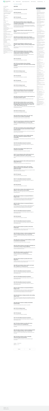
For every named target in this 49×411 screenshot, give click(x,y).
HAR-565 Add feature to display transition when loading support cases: (40, 128)
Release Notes (17, 1)
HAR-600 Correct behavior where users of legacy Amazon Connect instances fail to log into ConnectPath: (41, 21)
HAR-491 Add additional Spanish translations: (40, 119)
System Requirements (25, 1)
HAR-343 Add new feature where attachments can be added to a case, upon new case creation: (40, 87)
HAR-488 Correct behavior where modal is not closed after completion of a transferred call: (41, 117)
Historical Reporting (5, 18)
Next (30, 402)
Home (4, 15)
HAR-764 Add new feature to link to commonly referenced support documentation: (41, 144)
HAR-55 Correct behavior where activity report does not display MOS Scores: (40, 77)
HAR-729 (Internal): (39, 134)
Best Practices (32, 1)
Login (4, 8)
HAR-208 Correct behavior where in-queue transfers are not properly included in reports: (41, 45)
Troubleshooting (39, 1)
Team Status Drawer (5, 21)
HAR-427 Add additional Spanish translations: (40, 94)
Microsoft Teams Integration (6, 40)
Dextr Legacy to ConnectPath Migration (8, 51)
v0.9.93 (16, 6)
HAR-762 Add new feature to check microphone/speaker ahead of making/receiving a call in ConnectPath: (41, 141)
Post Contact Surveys (5, 28)
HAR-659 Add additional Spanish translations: (40, 68)
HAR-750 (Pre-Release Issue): (40, 39)
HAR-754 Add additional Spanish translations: (40, 136)
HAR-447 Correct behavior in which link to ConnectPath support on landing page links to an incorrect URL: (41, 57)
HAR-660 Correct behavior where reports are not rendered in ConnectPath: (41, 70)
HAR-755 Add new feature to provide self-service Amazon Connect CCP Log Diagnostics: (40, 138)
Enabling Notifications (6, 9)
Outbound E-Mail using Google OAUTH (7, 37)
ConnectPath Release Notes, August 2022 (40, 10)
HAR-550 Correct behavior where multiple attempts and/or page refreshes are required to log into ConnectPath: (41, 65)
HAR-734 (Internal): (39, 31)
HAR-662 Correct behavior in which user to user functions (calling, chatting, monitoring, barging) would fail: (40, 24)
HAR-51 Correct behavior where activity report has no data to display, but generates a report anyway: (40, 73)
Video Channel (5, 42)
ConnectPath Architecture (6, 49)
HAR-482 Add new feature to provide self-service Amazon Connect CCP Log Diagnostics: (40, 113)
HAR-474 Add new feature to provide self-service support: (40, 18)
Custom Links (5, 27)
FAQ (13, 1)
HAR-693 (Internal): (39, 11)
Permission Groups (5, 30)
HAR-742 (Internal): (39, 37)
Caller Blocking (5, 43)
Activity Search (5, 17)
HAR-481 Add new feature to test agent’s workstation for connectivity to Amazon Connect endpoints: (41, 109)
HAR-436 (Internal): (39, 96)
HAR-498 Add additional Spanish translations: (40, 123)
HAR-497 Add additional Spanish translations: (40, 121)
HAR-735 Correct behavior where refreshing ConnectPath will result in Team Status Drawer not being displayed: (41, 33)
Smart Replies (5, 31)
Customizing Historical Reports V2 (7, 46)
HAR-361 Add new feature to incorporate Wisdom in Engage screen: (40, 92)
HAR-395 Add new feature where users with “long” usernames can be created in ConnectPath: (41, 55)
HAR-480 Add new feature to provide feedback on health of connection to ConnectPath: (40, 106)
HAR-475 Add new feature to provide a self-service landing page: (40, 100)
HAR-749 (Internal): (39, 38)
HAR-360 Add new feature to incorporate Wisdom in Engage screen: (40, 90)
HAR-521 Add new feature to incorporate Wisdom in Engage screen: (40, 126)
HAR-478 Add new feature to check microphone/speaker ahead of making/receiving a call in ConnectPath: (41, 103)
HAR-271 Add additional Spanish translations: (40, 83)
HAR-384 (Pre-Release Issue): (40, 52)
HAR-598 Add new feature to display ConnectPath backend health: (40, 131)
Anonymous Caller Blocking (6, 44)
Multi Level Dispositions (6, 24)
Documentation (7, 2)
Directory (4, 19)
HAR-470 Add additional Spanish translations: (40, 98)
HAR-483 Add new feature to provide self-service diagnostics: (40, 115)
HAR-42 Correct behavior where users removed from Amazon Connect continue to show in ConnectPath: (40, 41)
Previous (19, 402)
